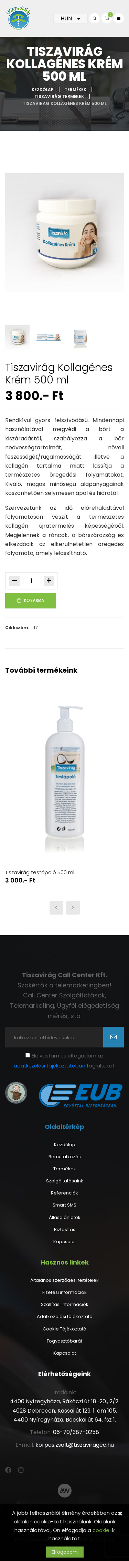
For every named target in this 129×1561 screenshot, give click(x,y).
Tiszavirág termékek (59, 96)
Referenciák (64, 1193)
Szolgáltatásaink (64, 1181)
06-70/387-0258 (76, 1432)
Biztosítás (64, 1230)
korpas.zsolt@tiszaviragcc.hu (74, 1445)
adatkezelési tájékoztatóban (49, 1065)
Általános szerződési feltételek (64, 1280)
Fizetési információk (64, 1292)
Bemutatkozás (65, 1157)
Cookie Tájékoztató (64, 1329)
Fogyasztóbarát (64, 1341)
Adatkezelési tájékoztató (65, 1317)
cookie (101, 1530)
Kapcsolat (64, 1242)
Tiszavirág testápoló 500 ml (39, 872)
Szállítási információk (64, 1304)
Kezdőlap (43, 89)
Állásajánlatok (64, 1217)
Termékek (75, 89)
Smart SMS (64, 1205)
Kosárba (30, 600)
